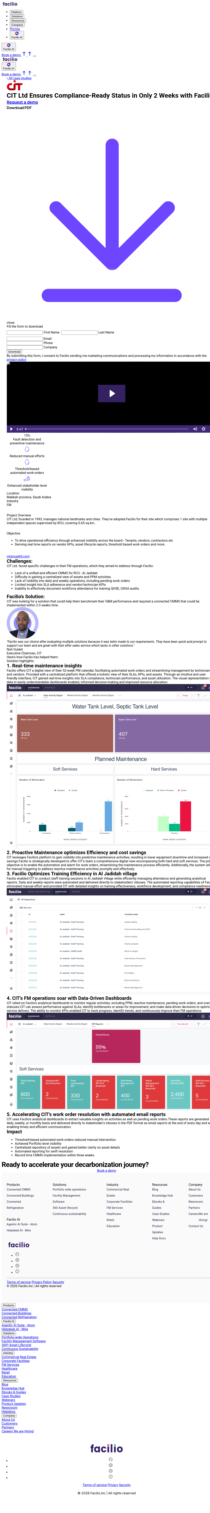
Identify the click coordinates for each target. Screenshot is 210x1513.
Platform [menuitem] (16, 12)
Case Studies (161, 1214)
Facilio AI (8, 1321)
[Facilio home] (10, 5)
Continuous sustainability (69, 1214)
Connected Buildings (20, 1195)
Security (58, 1282)
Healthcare (114, 1214)
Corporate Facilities (119, 1201)
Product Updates (157, 1229)
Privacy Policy (42, 1282)
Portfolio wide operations (69, 1189)
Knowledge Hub (162, 1195)
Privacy (113, 1485)
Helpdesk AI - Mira (19, 1230)
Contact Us (196, 1226)
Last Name (106, 332)
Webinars (158, 1220)
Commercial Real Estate (118, 1192)
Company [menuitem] (17, 24)
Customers (196, 1195)
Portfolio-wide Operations (20, 1337)
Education (113, 1226)
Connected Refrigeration (15, 1204)
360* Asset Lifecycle (16, 1345)
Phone (48, 343)
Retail (110, 1220)
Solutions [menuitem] (17, 16)
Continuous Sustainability (20, 1349)
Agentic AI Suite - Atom (22, 1224)
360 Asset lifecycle (65, 1207)
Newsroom (196, 1201)
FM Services (115, 1207)
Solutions (8, 1333)
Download (14, 351)
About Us (195, 1189)
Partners (194, 1207)
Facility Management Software (66, 1198)
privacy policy (16, 360)
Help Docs (159, 1238)
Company (50, 347)
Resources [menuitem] (17, 20)
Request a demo (22, 102)
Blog (155, 1189)
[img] (17, 1261)
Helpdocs (8, 1412)
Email (48, 339)
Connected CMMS (19, 1189)
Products (8, 1305)
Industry (8, 1352)
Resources (9, 1380)
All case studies (19, 78)
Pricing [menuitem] (15, 29)
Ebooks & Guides (158, 1204)
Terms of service (19, 1282)
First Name (51, 332)
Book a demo (106, 1171)
